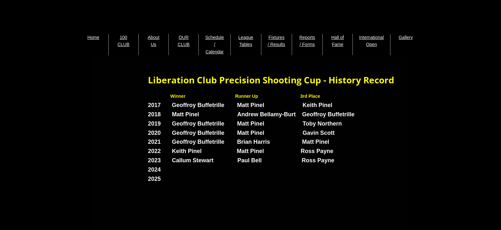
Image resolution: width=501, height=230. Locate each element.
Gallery (406, 37)
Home (93, 37)
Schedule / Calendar (214, 44)
